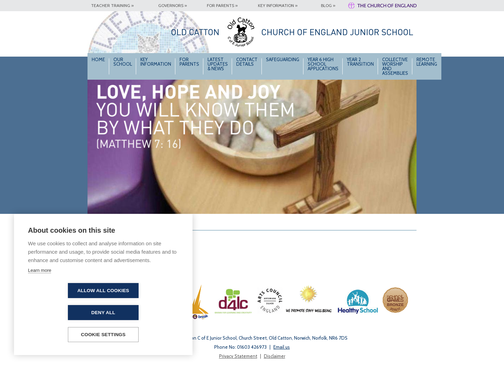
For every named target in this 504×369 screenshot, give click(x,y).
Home (98, 59)
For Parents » (222, 5)
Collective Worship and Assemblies (395, 66)
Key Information (155, 62)
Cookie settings (103, 334)
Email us (281, 347)
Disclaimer (274, 356)
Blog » (328, 5)
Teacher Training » (112, 5)
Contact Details (247, 62)
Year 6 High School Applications (323, 64)
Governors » (172, 5)
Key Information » (278, 5)
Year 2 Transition (360, 62)
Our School (122, 62)
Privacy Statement (238, 356)
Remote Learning (426, 62)
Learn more (39, 292)
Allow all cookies (63, 312)
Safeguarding (282, 59)
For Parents (189, 62)
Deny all (143, 312)
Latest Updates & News (218, 64)
